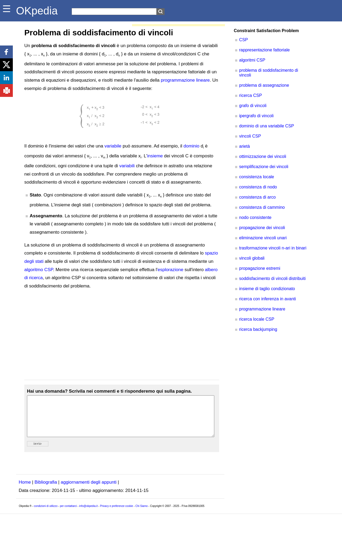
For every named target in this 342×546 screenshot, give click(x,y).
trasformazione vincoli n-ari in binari (272, 248)
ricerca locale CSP (256, 319)
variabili (127, 165)
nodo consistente (255, 217)
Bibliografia (45, 490)
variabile (112, 146)
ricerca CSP (250, 95)
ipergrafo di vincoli (256, 115)
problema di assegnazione (264, 85)
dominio (192, 146)
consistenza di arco (257, 197)
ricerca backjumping (258, 329)
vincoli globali (252, 258)
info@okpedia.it (88, 514)
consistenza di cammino (262, 207)
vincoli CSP (250, 136)
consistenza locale (256, 177)
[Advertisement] (121, 335)
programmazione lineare (185, 80)
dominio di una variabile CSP (266, 126)
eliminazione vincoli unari (263, 238)
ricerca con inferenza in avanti (267, 299)
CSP (243, 39)
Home (25, 490)
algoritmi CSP (252, 60)
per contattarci (68, 514)
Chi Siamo (141, 514)
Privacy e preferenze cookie (116, 514)
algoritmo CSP (38, 269)
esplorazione (170, 269)
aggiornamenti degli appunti (88, 490)
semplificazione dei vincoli (263, 166)
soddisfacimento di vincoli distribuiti (272, 278)
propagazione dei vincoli (262, 227)
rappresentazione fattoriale (264, 50)
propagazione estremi (259, 268)
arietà (244, 146)
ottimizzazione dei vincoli (262, 156)
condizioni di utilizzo (45, 514)
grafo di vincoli (252, 105)
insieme (155, 155)
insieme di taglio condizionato (267, 288)
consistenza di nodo (258, 187)
